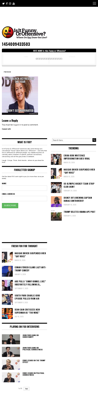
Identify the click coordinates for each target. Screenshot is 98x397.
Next (26, 389)
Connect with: (6, 128)
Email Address (8, 193)
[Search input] (72, 140)
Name (4, 183)
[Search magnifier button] (94, 140)
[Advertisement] (49, 14)
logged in (17, 125)
